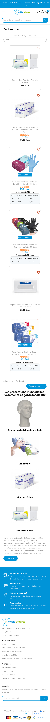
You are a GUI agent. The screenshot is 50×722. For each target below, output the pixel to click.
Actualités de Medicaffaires (12, 652)
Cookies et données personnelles (14, 679)
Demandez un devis (9, 644)
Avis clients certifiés (9, 655)
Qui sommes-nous (9, 668)
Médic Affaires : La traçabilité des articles (17, 659)
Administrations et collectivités (13, 648)
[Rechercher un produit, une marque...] (25, 20)
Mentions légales (8, 671)
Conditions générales (9, 675)
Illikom (25, 713)
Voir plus (10, 558)
